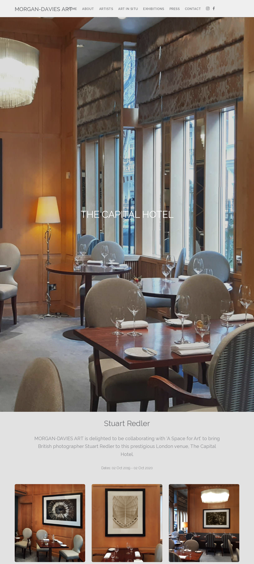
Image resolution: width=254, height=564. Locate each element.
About (88, 9)
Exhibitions (153, 9)
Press (174, 9)
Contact (193, 9)
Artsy (223, 9)
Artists (106, 9)
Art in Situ (128, 9)
